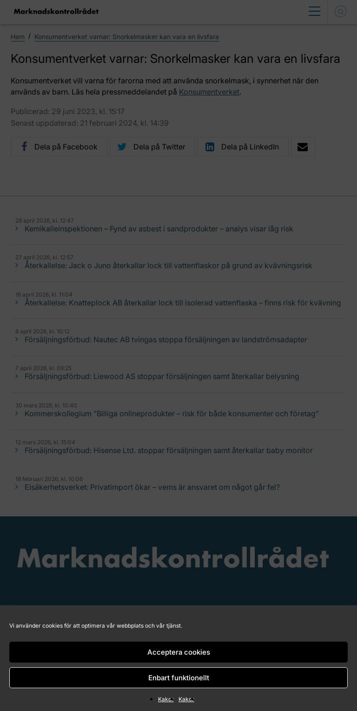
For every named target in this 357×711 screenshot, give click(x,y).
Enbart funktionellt (178, 677)
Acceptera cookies (178, 652)
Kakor (166, 699)
